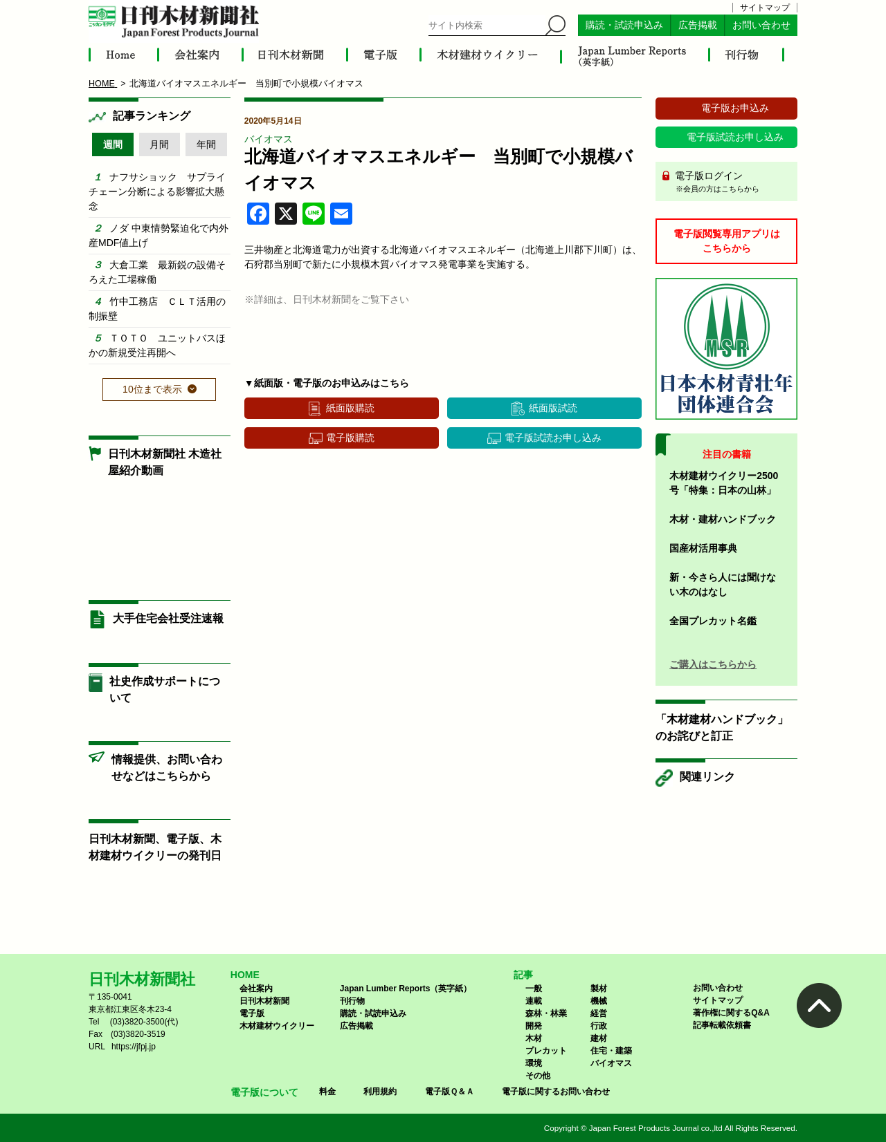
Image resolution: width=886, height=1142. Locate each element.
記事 (523, 974)
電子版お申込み (735, 107)
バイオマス (268, 138)
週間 (113, 144)
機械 (598, 1001)
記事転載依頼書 (722, 1025)
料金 (327, 1091)
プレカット (546, 1051)
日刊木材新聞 (264, 1001)
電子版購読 (350, 437)
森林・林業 (546, 1013)
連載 (533, 1001)
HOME (245, 974)
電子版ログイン (731, 182)
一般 (533, 988)
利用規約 (380, 1091)
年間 (206, 144)
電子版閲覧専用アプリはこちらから (726, 241)
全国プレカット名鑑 (713, 620)
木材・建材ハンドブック (722, 519)
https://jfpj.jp (133, 1046)
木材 (533, 1038)
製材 (598, 988)
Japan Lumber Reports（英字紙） (406, 988)
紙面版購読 (350, 407)
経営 (598, 1013)
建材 (598, 1038)
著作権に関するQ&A (731, 1013)
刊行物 (352, 1001)
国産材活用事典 (703, 548)
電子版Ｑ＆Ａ (449, 1091)
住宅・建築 (611, 1051)
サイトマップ (765, 7)
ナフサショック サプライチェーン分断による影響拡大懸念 (157, 191)
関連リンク (707, 777)
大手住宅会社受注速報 (168, 618)
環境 (533, 1063)
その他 (537, 1075)
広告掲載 (697, 25)
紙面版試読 (553, 407)
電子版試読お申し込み (553, 437)
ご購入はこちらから (713, 664)
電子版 (251, 1013)
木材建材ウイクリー (276, 1026)
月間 (159, 144)
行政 (598, 1026)
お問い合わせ (761, 25)
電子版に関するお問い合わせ (556, 1091)
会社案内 (256, 988)
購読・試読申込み (624, 25)
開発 (533, 1026)
